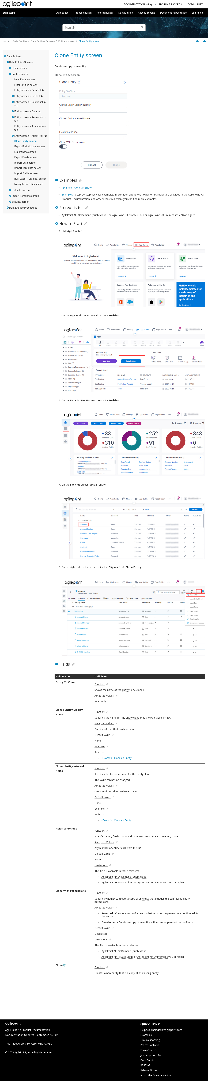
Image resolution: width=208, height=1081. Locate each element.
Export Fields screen (25, 157)
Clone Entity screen (89, 41)
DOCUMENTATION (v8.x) (138, 4)
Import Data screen (25, 162)
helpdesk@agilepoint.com (167, 1029)
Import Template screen (27, 168)
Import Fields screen (25, 173)
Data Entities (125, 12)
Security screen (20, 201)
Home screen (19, 68)
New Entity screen (24, 79)
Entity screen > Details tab (29, 90)
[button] (5, 56)
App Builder (62, 12)
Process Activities (150, 1045)
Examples (197, 12)
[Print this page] (204, 41)
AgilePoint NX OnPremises (163, 215)
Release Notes (148, 1070)
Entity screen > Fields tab (28, 96)
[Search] (142, 27)
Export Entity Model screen (29, 146)
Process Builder (83, 12)
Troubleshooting (150, 1040)
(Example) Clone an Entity (77, 187)
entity (82, 66)
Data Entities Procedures (23, 207)
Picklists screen (21, 190)
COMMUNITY (195, 4)
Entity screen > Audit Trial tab (30, 135)
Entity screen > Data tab (27, 111)
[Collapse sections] (197, 41)
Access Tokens (146, 12)
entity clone (132, 717)
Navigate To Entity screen (28, 184)
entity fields (112, 836)
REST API (145, 1065)
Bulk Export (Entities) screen (30, 178)
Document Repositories (173, 12)
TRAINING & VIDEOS (170, 4)
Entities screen (66, 41)
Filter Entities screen (25, 85)
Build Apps (9, 12)
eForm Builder (105, 12)
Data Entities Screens (43, 41)
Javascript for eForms (152, 1055)
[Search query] (104, 27)
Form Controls (148, 1050)
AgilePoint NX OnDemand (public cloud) (84, 215)
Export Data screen (25, 151)
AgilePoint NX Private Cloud (128, 215)
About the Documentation (155, 1075)
